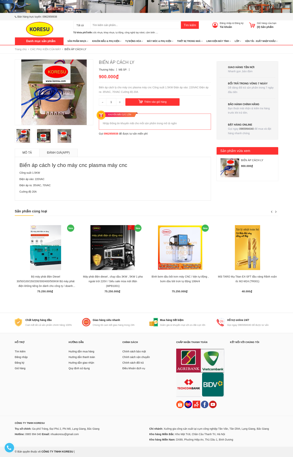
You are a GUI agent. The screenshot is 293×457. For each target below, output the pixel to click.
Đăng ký (239, 23)
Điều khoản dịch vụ (133, 368)
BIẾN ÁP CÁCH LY (252, 160)
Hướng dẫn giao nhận (81, 362)
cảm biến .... (152, 32)
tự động (119, 32)
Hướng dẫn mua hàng (81, 351)
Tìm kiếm (190, 25)
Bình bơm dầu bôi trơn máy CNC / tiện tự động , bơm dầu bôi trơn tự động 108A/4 (180, 279)
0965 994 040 (33, 434)
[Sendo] (196, 404)
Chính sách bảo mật (134, 351)
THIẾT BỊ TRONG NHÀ (190, 41)
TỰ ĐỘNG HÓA (134, 41)
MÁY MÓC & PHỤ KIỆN (160, 41)
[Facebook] (204, 404)
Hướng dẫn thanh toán (82, 357)
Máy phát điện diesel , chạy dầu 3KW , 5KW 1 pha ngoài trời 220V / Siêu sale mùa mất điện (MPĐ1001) (113, 281)
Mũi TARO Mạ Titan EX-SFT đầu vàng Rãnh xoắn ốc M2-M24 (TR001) (247, 279)
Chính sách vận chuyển (136, 357)
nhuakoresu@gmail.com (64, 434)
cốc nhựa (97, 32)
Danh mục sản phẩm (40, 41)
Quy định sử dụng (79, 368)
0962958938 (50, 16)
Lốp (238, 41)
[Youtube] (213, 404)
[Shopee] (180, 404)
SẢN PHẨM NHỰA (77, 41)
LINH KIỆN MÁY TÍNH (218, 41)
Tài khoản (226, 26)
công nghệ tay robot (134, 32)
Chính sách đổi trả (133, 362)
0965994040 (246, 128)
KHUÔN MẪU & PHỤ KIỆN (106, 41)
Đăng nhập (226, 23)
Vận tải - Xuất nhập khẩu (261, 41)
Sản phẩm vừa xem (235, 151)
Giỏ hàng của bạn (266, 23)
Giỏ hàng (20, 368)
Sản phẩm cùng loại (31, 211)
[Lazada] (188, 404)
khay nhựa (109, 32)
